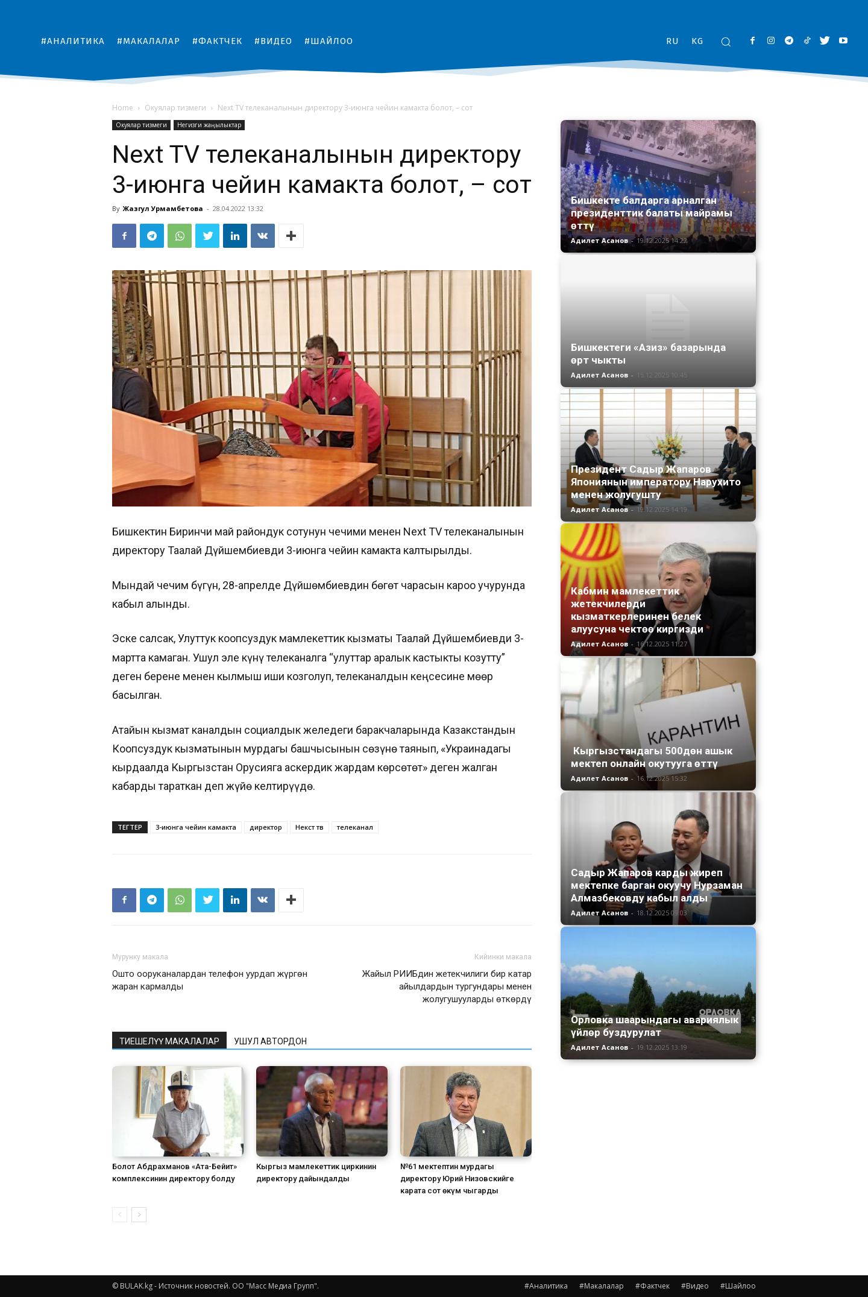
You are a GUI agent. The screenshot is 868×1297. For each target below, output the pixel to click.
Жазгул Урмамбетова (163, 208)
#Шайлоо (738, 1286)
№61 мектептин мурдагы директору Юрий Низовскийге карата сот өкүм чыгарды (457, 1178)
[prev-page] (119, 1214)
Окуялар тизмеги (175, 108)
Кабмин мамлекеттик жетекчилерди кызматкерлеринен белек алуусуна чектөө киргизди (637, 610)
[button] (725, 41)
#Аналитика (546, 1286)
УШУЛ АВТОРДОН (270, 1041)
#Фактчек (652, 1286)
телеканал (355, 827)
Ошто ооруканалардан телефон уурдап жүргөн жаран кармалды (209, 980)
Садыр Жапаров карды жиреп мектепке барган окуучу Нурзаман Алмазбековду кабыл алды (657, 885)
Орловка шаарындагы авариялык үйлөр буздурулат (654, 1026)
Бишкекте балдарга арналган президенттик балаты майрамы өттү (651, 213)
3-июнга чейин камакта (196, 827)
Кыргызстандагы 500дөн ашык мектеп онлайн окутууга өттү (651, 757)
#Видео (695, 1286)
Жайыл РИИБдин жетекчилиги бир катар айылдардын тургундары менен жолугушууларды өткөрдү (447, 986)
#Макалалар (601, 1286)
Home (122, 108)
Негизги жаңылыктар (209, 125)
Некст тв (309, 827)
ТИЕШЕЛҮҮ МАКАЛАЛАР (169, 1041)
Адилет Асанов (599, 240)
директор (266, 827)
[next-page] (138, 1214)
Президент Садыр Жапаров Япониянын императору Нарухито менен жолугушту (656, 481)
